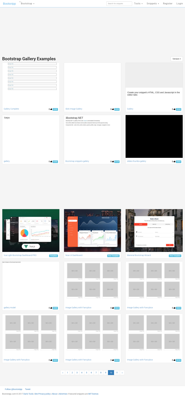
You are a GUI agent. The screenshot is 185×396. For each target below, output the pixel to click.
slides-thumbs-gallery (136, 161)
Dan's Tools (28, 394)
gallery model (10, 307)
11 (117, 372)
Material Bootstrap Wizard (139, 255)
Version (177, 59)
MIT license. (93, 394)
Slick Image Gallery (73, 109)
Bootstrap (26, 2)
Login (179, 3)
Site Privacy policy (43, 394)
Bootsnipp (9, 3)
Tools (138, 3)
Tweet (27, 389)
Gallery (130, 109)
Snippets (153, 3)
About (54, 394)
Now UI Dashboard (73, 255)
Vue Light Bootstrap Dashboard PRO (20, 255)
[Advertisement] (71, 30)
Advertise (63, 394)
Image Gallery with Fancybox (78, 307)
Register (167, 3)
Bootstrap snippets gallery (77, 161)
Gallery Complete (11, 109)
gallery (7, 161)
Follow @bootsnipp (13, 389)
